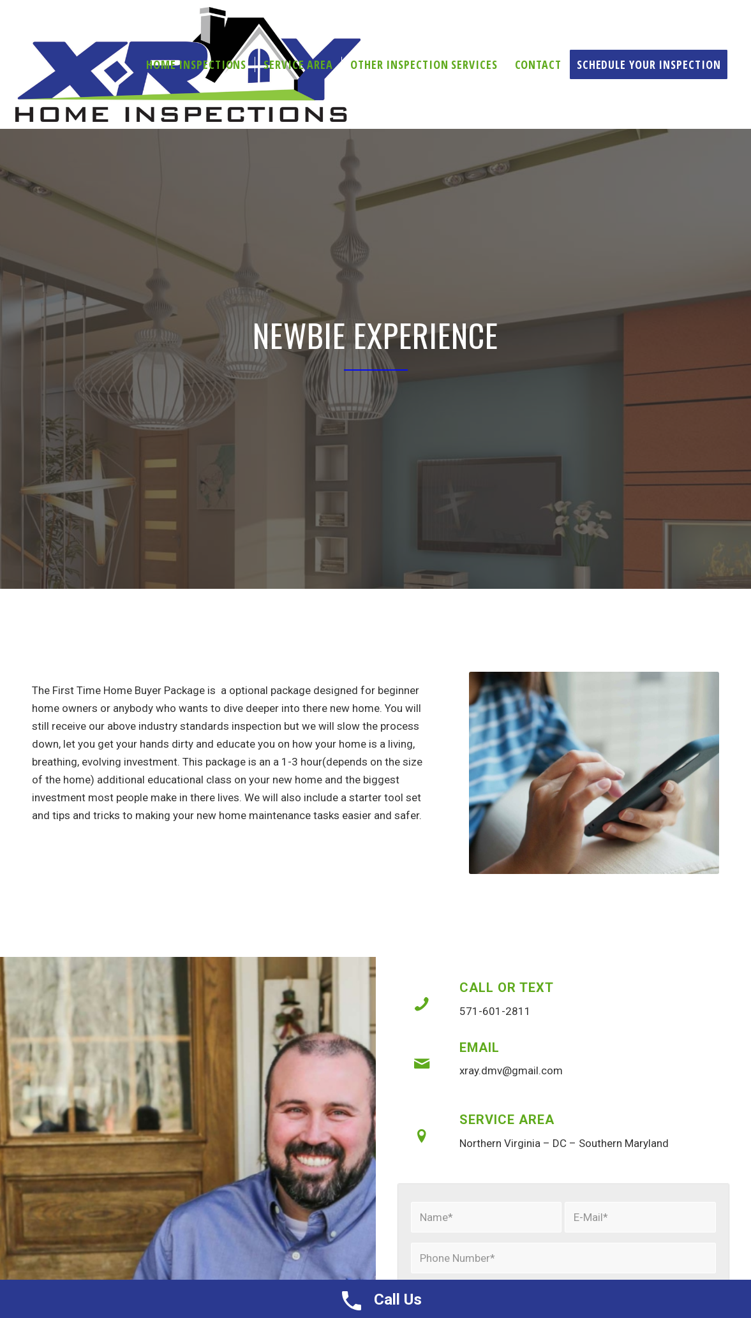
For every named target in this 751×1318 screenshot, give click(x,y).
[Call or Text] (421, 1004)
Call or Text (506, 987)
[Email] (421, 1064)
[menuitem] (196, 64)
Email (479, 1047)
